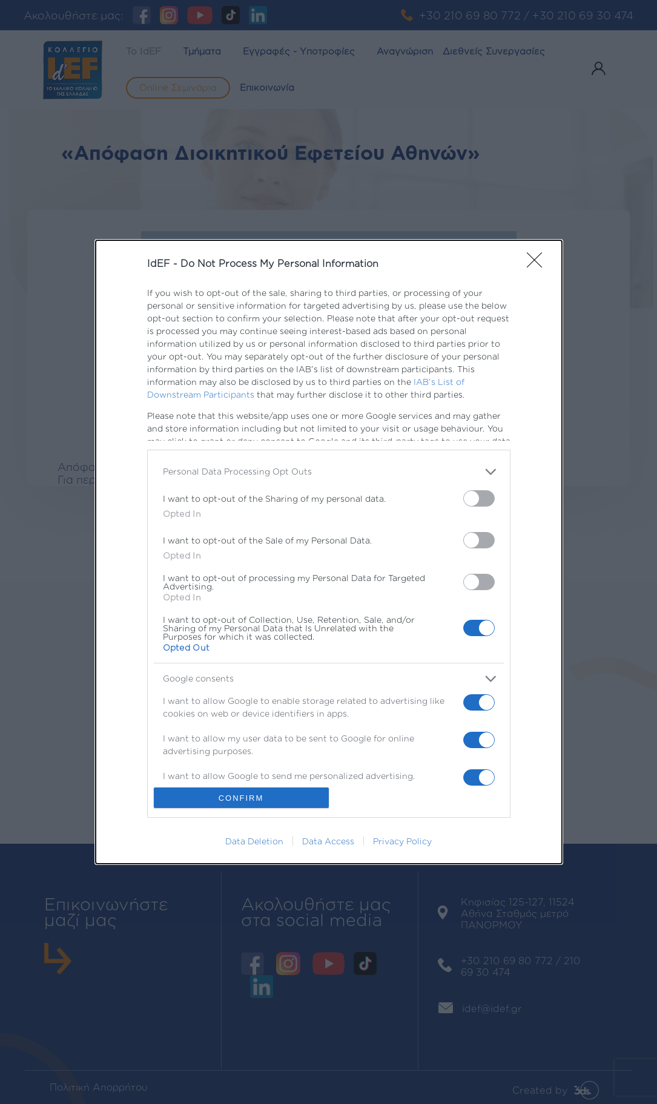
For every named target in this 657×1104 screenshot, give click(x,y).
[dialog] (329, 552)
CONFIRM (241, 798)
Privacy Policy (402, 841)
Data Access (328, 841)
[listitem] (329, 471)
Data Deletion (254, 841)
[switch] (479, 498)
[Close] (538, 263)
